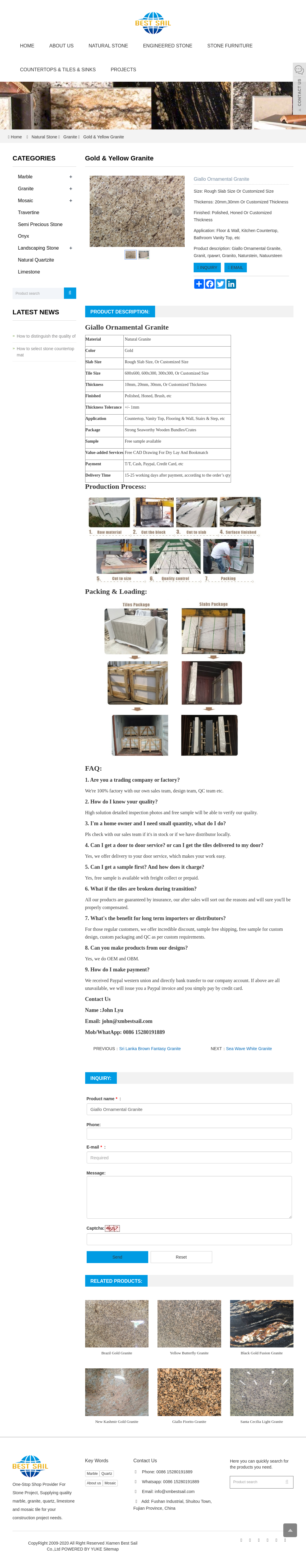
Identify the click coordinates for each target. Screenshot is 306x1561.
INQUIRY (207, 267)
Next (177, 211)
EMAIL (235, 267)
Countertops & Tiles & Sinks (58, 69)
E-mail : (96, 1147)
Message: (96, 1173)
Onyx (23, 236)
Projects (123, 69)
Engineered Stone (167, 45)
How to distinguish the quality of (46, 336)
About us (61, 45)
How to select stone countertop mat (45, 351)
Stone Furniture (230, 45)
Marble (25, 176)
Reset (181, 1257)
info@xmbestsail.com (175, 1491)
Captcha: (96, 1228)
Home (27, 45)
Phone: (94, 1124)
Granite (70, 137)
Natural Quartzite (36, 259)
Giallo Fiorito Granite (189, 1421)
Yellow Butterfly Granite (189, 1353)
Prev (97, 211)
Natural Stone (108, 45)
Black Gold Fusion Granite (262, 1353)
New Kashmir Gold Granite (116, 1421)
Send (117, 1257)
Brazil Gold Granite (116, 1353)
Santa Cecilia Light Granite (261, 1421)
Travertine (28, 212)
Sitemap (111, 1549)
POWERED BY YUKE (82, 1549)
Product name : (104, 1098)
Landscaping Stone (38, 248)
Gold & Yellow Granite (103, 137)
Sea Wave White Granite (249, 1048)
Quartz (106, 1474)
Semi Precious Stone (40, 224)
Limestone (29, 271)
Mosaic (25, 200)
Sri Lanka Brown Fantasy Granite (150, 1048)
